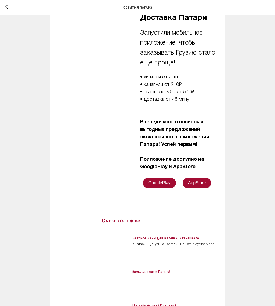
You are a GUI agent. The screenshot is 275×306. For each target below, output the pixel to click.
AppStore (197, 183)
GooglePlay (159, 183)
